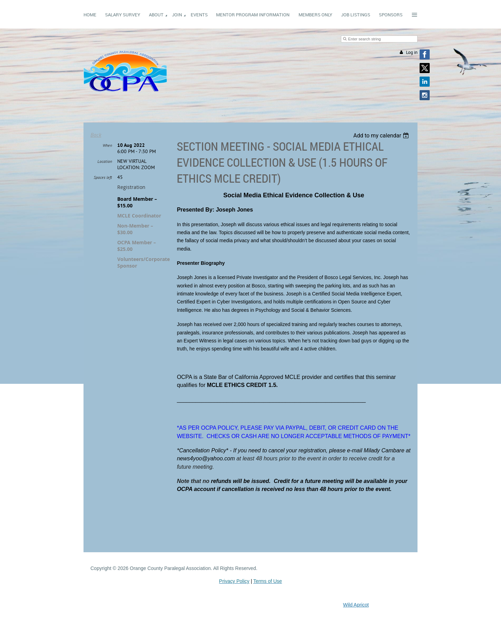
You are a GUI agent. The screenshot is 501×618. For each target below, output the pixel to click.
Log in (412, 52)
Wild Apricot (356, 605)
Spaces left (103, 177)
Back (95, 134)
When (107, 145)
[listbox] (382, 135)
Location (104, 161)
